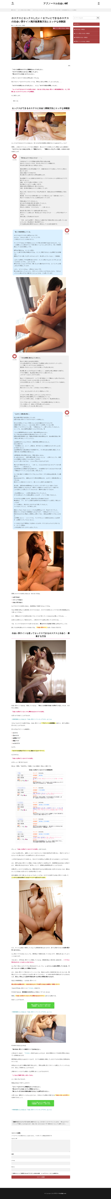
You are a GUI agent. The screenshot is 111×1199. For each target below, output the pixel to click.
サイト (13, 1166)
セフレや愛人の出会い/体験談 (24, 10)
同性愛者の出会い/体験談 (81, 37)
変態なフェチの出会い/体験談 (82, 41)
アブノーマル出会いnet (55, 3)
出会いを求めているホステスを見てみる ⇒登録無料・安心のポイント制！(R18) (41, 1005)
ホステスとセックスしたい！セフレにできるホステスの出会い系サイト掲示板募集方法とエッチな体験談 (54, 10)
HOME (14, 10)
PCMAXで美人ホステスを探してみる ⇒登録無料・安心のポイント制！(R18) (40, 1103)
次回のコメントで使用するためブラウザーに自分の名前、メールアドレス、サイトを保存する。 (36, 1173)
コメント (14, 1138)
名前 (12, 1154)
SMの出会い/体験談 (80, 29)
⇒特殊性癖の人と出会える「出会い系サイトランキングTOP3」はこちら (31, 719)
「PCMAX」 (31, 988)
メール (13, 1160)
